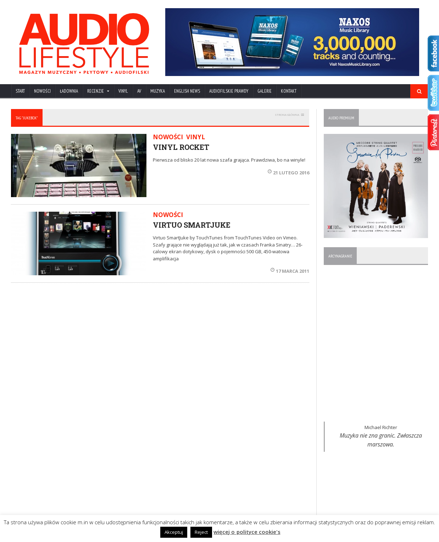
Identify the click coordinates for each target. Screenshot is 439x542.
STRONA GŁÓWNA (287, 114)
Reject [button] (201, 532)
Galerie (264, 91)
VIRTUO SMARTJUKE (191, 224)
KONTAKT (288, 91)
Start (20, 91)
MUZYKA (157, 91)
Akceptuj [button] (174, 532)
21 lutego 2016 (288, 172)
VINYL (123, 91)
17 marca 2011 (290, 271)
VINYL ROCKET (181, 147)
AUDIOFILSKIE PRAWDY (228, 91)
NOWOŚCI (42, 91)
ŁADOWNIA (69, 91)
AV (139, 91)
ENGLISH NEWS (187, 91)
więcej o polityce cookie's (247, 531)
